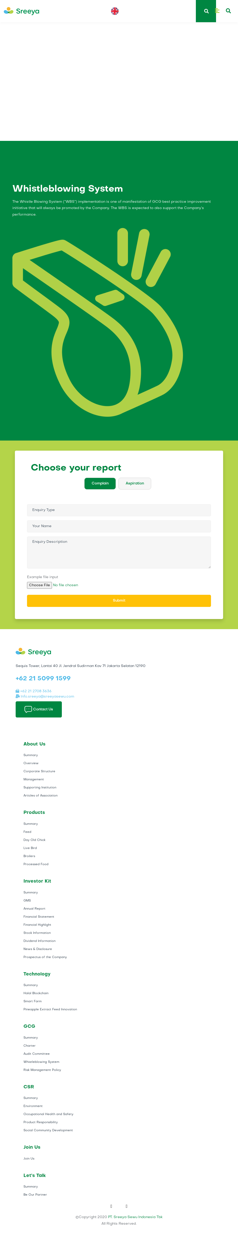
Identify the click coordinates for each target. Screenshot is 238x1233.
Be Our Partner (35, 1194)
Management (33, 779)
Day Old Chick (34, 840)
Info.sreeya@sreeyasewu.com (45, 696)
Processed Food (35, 864)
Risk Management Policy (42, 1070)
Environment (33, 1106)
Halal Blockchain (35, 993)
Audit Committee (36, 1054)
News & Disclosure (37, 949)
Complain (100, 483)
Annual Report (34, 908)
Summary (30, 755)
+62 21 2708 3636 (33, 691)
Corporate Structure (39, 771)
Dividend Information (39, 941)
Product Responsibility (40, 1122)
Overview (31, 763)
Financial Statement (38, 916)
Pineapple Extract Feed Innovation (50, 1009)
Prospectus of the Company (45, 957)
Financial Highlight (37, 925)
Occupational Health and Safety (48, 1114)
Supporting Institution (39, 787)
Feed (27, 832)
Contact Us (38, 709)
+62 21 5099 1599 (43, 679)
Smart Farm (32, 1001)
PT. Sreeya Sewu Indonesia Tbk (135, 1217)
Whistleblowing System (41, 1062)
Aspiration (135, 483)
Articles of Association (40, 795)
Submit (119, 600)
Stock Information (37, 933)
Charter (29, 1045)
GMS (27, 900)
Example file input (42, 577)
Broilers (29, 856)
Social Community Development (48, 1130)
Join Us (28, 1158)
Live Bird (30, 848)
